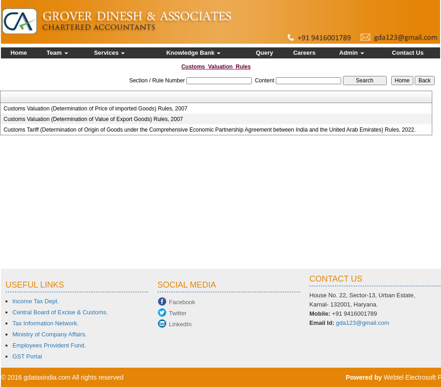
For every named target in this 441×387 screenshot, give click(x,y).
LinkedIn (180, 324)
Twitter (177, 313)
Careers (304, 52)
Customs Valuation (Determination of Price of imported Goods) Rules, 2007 (95, 108)
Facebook (182, 302)
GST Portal (27, 356)
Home (19, 52)
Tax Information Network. (45, 323)
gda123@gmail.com (362, 322)
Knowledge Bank (193, 52)
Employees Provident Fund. (49, 345)
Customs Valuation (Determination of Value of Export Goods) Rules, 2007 (93, 119)
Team (57, 52)
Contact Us (408, 52)
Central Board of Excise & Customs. (60, 312)
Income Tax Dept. (35, 301)
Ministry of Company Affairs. (49, 334)
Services (109, 52)
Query (264, 52)
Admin (351, 52)
